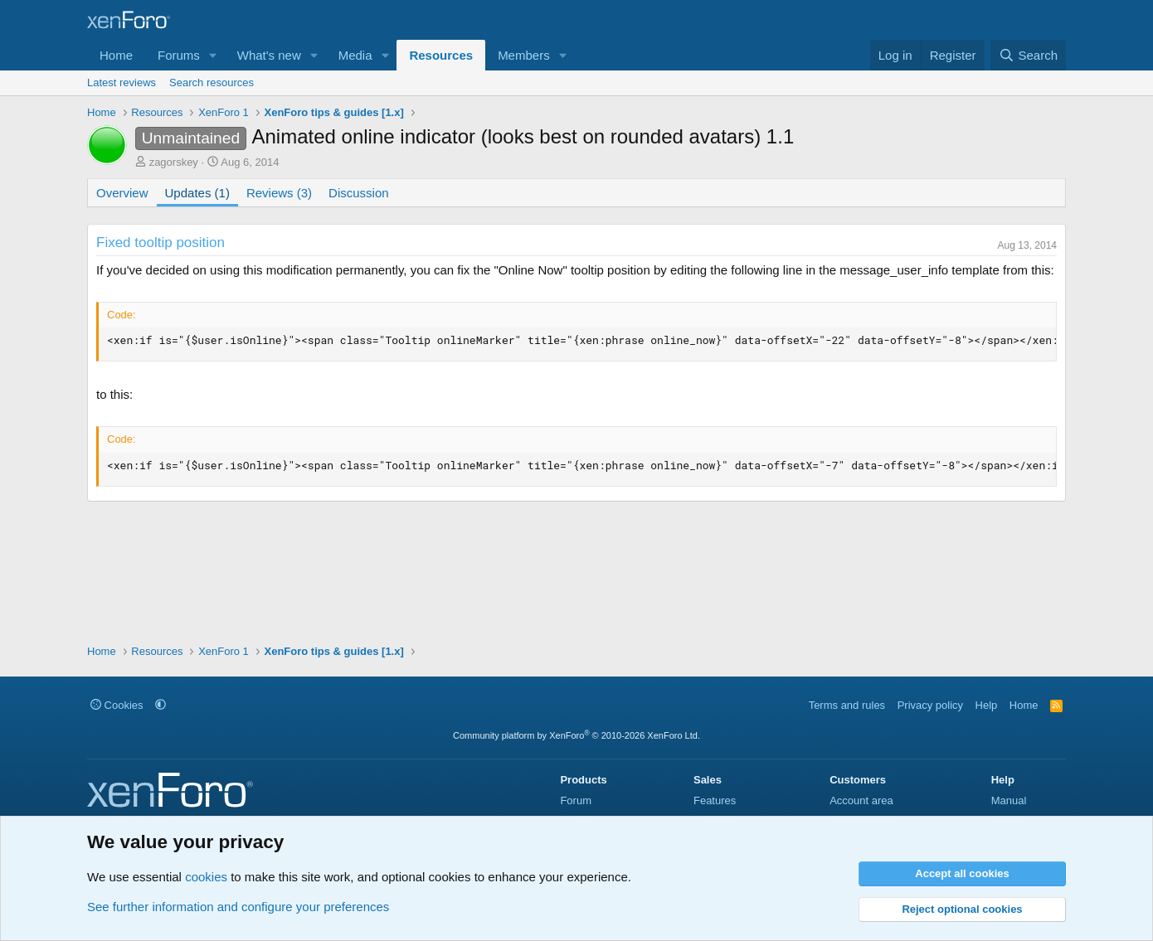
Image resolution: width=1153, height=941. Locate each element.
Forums (179, 55)
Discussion (358, 193)
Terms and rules (847, 705)
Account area (861, 800)
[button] (213, 55)
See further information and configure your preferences (238, 907)
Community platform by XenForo (576, 735)
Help (986, 705)
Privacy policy (930, 705)
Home (116, 55)
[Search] (1028, 55)
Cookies (117, 705)
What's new (269, 55)
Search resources (211, 82)
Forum (575, 800)
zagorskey (173, 162)
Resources (441, 55)
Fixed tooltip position (160, 242)
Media (355, 55)
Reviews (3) (279, 193)
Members (524, 55)
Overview (122, 193)
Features (714, 800)
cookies (206, 877)
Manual (1009, 800)
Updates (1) (197, 193)
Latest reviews (121, 82)
